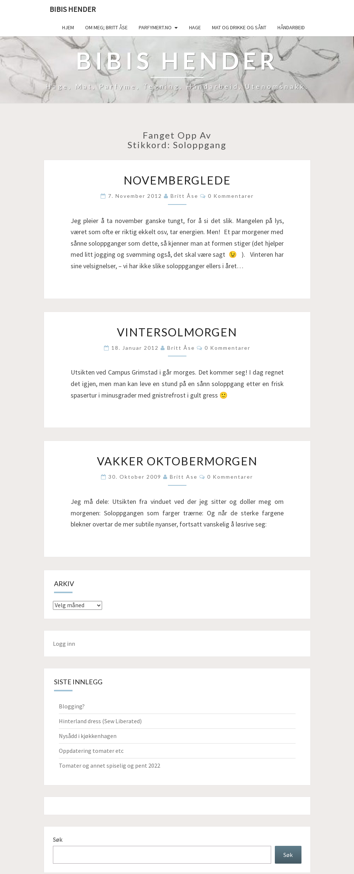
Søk (57, 839)
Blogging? (72, 706)
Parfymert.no (155, 27)
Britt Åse (184, 196)
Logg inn (64, 643)
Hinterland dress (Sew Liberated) (100, 721)
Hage (195, 27)
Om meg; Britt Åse (106, 27)
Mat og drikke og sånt (239, 27)
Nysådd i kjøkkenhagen (88, 736)
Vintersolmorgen (177, 332)
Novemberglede (177, 180)
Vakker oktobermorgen (177, 461)
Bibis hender (73, 9)
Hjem (68, 27)
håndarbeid (291, 27)
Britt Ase (184, 476)
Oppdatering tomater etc (91, 750)
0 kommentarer (231, 196)
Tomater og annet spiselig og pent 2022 (109, 765)
